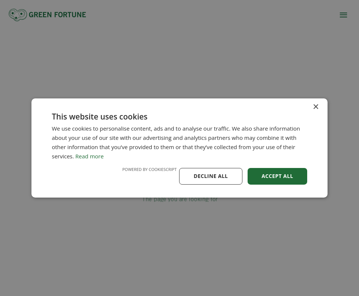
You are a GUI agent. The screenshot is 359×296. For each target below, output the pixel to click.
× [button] (315, 107)
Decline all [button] (211, 175)
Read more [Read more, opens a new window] (90, 156)
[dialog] (179, 148)
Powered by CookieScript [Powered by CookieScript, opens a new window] (149, 169)
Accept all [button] (277, 175)
